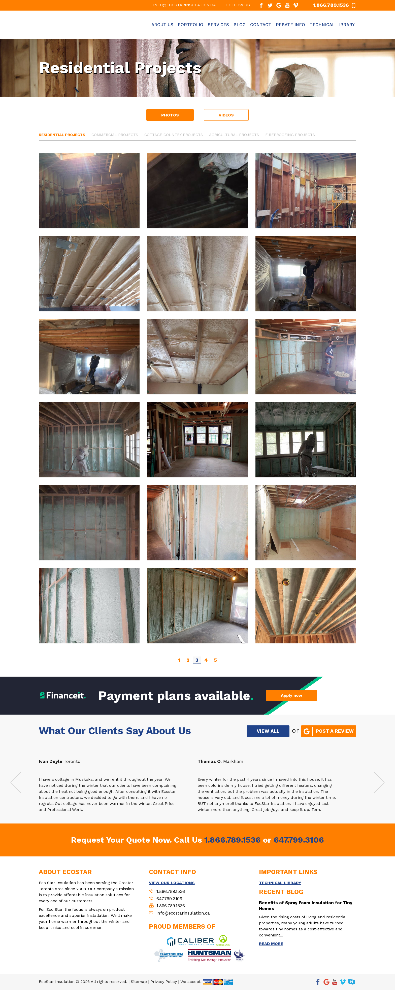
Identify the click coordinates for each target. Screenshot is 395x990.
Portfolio (190, 24)
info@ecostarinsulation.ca (184, 5)
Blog (240, 24)
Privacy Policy (163, 981)
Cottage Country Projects (173, 135)
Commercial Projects (114, 135)
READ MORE (271, 943)
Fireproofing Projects (290, 135)
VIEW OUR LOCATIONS (172, 882)
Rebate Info (290, 24)
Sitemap (139, 981)
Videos (226, 115)
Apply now (291, 695)
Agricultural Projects (234, 135)
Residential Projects (62, 135)
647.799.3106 (299, 840)
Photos (170, 115)
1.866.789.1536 (232, 840)
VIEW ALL (268, 731)
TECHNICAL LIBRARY (280, 882)
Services (218, 24)
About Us (162, 24)
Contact (260, 24)
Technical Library (332, 24)
